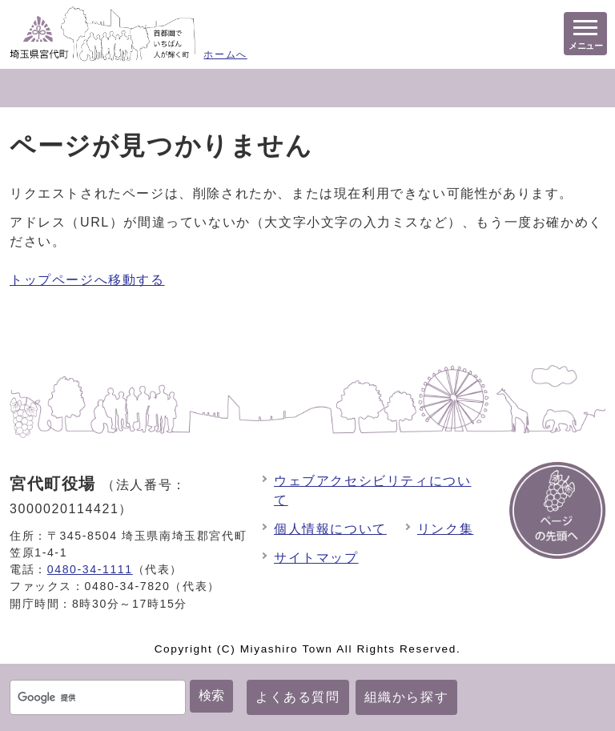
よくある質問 (297, 697)
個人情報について (330, 529)
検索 (211, 695)
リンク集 (445, 529)
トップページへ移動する (87, 280)
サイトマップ (316, 557)
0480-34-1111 (90, 569)
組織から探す (406, 697)
